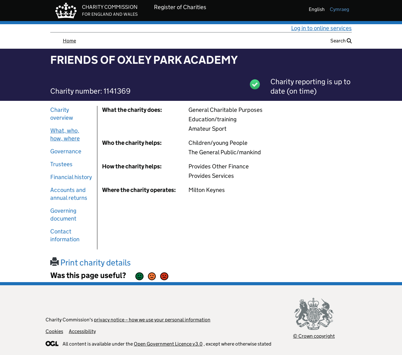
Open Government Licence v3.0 (168, 344)
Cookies (54, 331)
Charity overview (61, 113)
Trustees (61, 164)
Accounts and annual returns (68, 193)
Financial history (71, 177)
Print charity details (90, 262)
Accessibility (82, 331)
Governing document (63, 214)
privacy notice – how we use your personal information (152, 320)
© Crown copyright (314, 336)
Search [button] (341, 41)
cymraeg (339, 9)
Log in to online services (321, 28)
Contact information (64, 235)
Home (69, 41)
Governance (65, 151)
